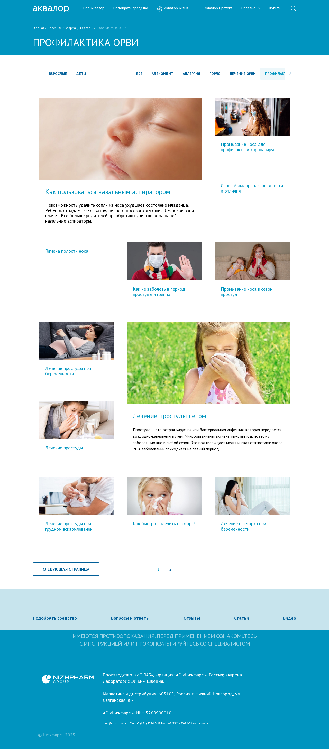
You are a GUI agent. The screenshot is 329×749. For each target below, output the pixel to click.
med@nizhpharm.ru (116, 723)
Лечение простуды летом (169, 415)
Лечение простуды (64, 448)
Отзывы (192, 618)
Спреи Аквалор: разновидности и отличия (252, 188)
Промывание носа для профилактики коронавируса (249, 147)
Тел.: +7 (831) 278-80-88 (145, 723)
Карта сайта (200, 723)
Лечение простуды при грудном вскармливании (69, 526)
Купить (275, 8)
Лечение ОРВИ (243, 73)
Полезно (250, 8)
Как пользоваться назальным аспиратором (107, 191)
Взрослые (58, 74)
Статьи (241, 618)
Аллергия (191, 73)
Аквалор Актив (172, 8)
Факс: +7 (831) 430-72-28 (176, 723)
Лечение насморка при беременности (243, 526)
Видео (289, 618)
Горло (215, 73)
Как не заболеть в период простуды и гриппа (159, 291)
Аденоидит (162, 73)
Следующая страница (66, 569)
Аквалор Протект (214, 8)
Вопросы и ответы (130, 618)
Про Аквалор (93, 8)
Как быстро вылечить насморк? (164, 523)
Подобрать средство (130, 8)
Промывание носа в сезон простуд (246, 291)
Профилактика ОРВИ (284, 73)
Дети (81, 74)
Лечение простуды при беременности (68, 371)
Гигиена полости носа (66, 251)
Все (139, 73)
